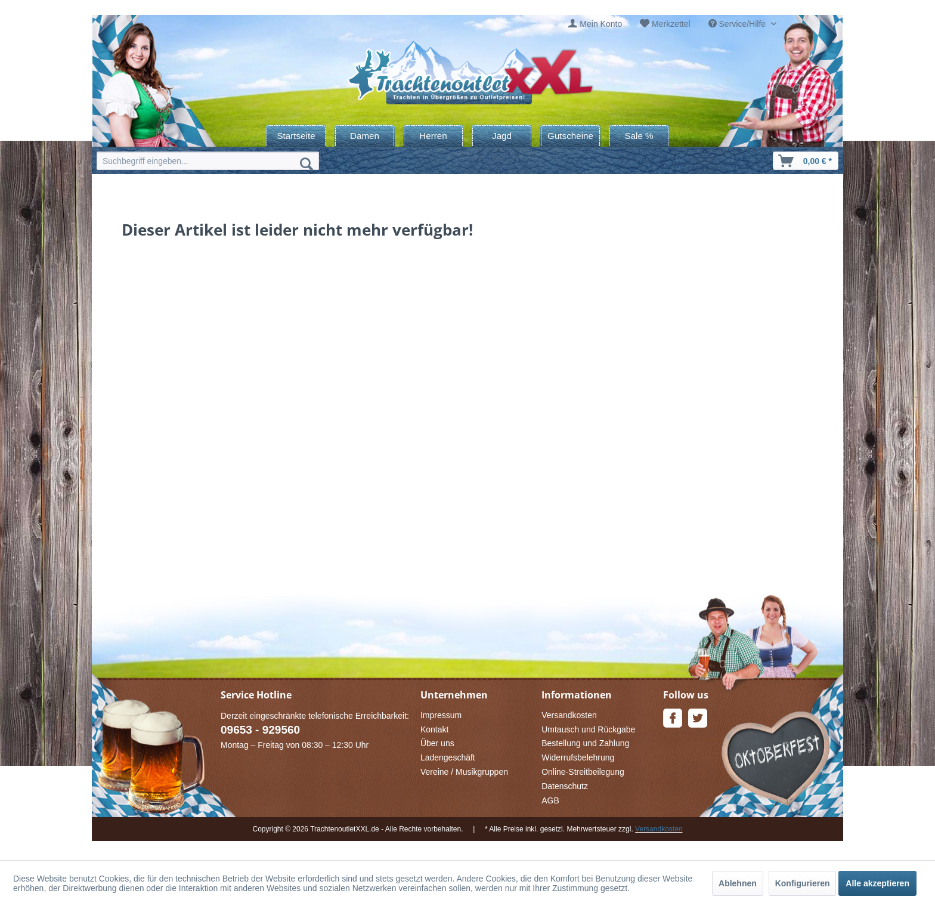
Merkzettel (671, 24)
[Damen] (364, 136)
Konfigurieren (802, 883)
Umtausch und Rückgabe (588, 729)
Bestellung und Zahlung (585, 743)
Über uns (437, 743)
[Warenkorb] (805, 160)
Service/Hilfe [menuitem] (738, 24)
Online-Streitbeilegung (582, 772)
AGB (550, 800)
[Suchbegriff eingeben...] (208, 160)
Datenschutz (564, 786)
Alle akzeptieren (877, 883)
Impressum (441, 715)
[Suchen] (306, 163)
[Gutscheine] (570, 136)
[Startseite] (296, 136)
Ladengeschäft (447, 757)
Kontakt (434, 729)
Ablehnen (738, 883)
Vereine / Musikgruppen (464, 772)
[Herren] (433, 136)
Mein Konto (601, 24)
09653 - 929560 (260, 729)
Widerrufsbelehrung (577, 757)
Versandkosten (569, 715)
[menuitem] (595, 24)
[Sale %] (639, 136)
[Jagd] (502, 136)
